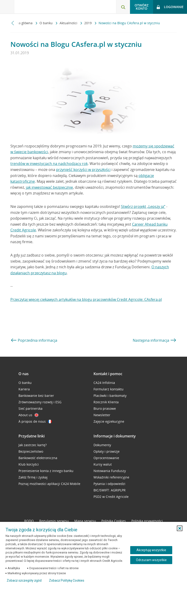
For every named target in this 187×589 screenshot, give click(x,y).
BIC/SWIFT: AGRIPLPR (110, 490)
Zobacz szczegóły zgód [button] (24, 580)
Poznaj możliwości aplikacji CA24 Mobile (49, 483)
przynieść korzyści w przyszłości (83, 169)
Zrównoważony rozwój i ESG (39, 402)
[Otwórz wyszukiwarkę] (123, 7)
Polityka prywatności (147, 521)
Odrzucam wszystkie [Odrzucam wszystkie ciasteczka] (151, 560)
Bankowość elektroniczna (37, 458)
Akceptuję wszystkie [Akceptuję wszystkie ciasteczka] (151, 550)
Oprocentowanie (106, 458)
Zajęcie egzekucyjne (109, 421)
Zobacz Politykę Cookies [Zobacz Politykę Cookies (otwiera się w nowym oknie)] (66, 580)
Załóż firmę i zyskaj (33, 477)
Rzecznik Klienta (106, 402)
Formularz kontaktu (109, 389)
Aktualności (69, 23)
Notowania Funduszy (110, 471)
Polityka (113, 521)
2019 (88, 23)
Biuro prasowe (105, 408)
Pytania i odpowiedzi (109, 483)
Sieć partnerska (30, 408)
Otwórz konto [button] (141, 7)
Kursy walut (103, 464)
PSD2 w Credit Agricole (111, 496)
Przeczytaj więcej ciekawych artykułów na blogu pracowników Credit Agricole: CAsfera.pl (86, 299)
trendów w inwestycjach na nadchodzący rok (49, 163)
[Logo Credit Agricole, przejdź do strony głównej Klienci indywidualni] (38, 6)
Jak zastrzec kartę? (32, 445)
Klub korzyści (28, 464)
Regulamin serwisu (54, 521)
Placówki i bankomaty (110, 395)
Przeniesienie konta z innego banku (45, 471)
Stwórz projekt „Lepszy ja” (143, 206)
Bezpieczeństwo (30, 451)
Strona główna (21, 23)
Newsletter (102, 415)
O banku (46, 23)
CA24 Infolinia (104, 382)
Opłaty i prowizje (107, 451)
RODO (29, 521)
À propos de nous (35, 421)
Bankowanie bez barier (36, 395)
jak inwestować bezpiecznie (49, 187)
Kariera (24, 389)
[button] (179, 528)
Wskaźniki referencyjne (111, 477)
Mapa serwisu (85, 521)
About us (28, 415)
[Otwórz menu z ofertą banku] (7, 7)
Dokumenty (102, 445)
